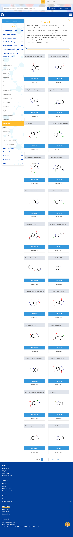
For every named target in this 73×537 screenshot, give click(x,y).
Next (58, 459)
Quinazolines (6, 123)
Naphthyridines (7, 98)
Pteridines (6, 106)
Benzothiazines (7, 65)
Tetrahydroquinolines (9, 144)
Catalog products (6, 499)
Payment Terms (6, 514)
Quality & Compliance (8, 491)
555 (53, 459)
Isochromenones (7, 86)
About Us (5, 480)
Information (6, 506)
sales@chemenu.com (12, 524)
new (13, 26)
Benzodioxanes (7, 61)
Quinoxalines (7, 136)
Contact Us (6, 519)
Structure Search (64, 8)
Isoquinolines (7, 90)
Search (52, 8)
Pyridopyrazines (7, 111)
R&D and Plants (6, 488)
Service (4, 486)
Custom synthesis (7, 501)
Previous (38, 459)
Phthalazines (6, 102)
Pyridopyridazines (8, 115)
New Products (6, 473)
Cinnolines (6, 77)
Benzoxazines (7, 69)
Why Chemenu (6, 471)
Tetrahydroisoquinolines (9, 140)
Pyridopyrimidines (8, 119)
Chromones (6, 73)
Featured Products (7, 475)
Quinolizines (6, 131)
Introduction (5, 483)
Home (43, 1)
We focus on (5, 468)
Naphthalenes (7, 94)
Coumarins (6, 81)
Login (53, 1)
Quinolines (6, 127)
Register (48, 1)
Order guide (5, 511)
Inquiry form (5, 509)
